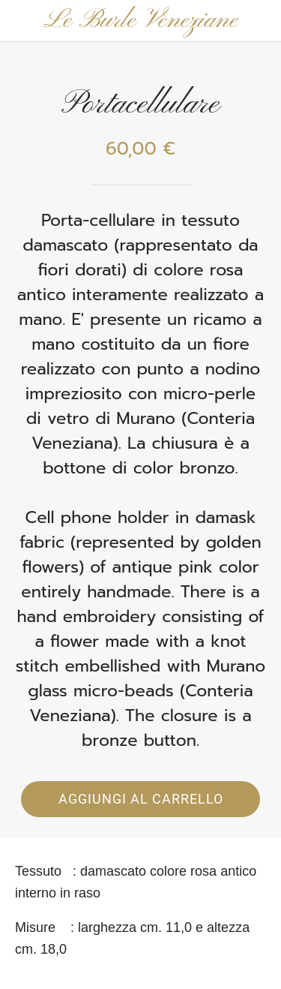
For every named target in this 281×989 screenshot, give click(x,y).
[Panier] (260, 21)
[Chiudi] (21, 21)
